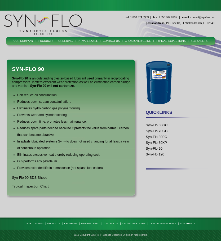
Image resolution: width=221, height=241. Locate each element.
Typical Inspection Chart (30, 186)
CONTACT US (111, 40)
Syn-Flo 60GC (156, 125)
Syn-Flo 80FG (156, 137)
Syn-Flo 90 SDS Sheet (29, 178)
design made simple (136, 235)
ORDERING (65, 40)
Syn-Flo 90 (154, 148)
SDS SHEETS (199, 40)
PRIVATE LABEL (88, 40)
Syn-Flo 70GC (156, 131)
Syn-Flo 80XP (156, 143)
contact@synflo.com (202, 17)
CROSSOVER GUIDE (138, 40)
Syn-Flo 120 (155, 154)
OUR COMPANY (23, 40)
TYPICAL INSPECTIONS (170, 40)
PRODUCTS (45, 40)
